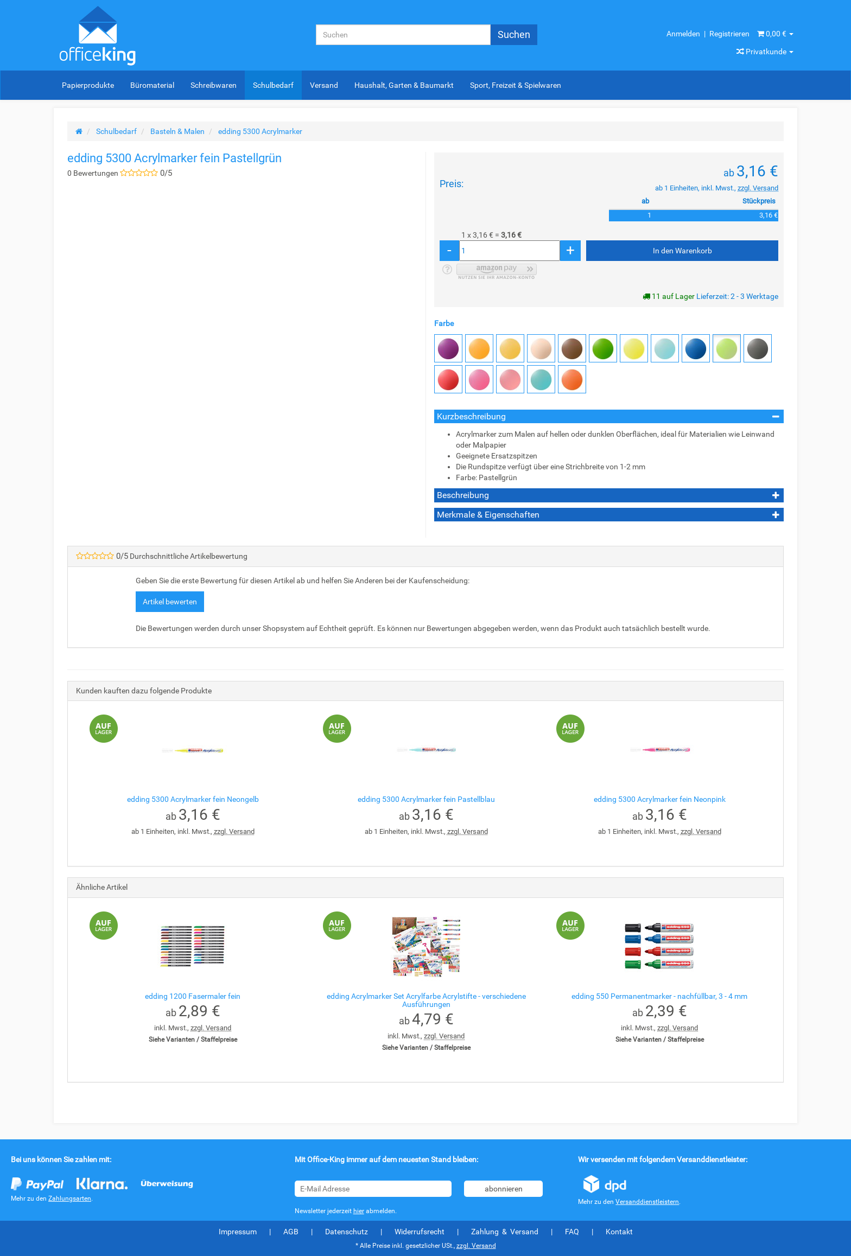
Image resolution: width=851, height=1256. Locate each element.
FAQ (572, 1231)
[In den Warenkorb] (682, 250)
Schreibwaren (213, 85)
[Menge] (509, 250)
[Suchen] (403, 34)
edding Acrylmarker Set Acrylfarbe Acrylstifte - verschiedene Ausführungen (426, 1000)
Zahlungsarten (69, 1198)
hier (358, 1211)
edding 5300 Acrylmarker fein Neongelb (193, 799)
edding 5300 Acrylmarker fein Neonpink (660, 799)
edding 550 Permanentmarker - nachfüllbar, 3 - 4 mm (659, 996)
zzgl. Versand (758, 188)
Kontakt (619, 1231)
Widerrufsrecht (419, 1231)
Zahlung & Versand (504, 1231)
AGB (291, 1231)
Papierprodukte (88, 85)
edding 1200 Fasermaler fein (192, 996)
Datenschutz (346, 1231)
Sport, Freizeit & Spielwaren (515, 85)
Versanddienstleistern (647, 1202)
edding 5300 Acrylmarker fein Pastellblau (426, 799)
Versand (324, 85)
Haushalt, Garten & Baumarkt (404, 85)
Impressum (238, 1231)
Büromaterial (152, 85)
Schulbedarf (273, 85)
